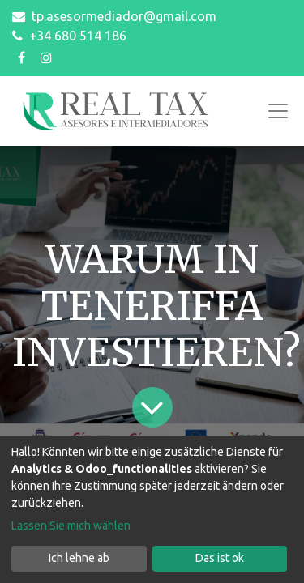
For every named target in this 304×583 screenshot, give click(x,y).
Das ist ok (219, 557)
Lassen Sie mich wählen (71, 525)
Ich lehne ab (79, 557)
